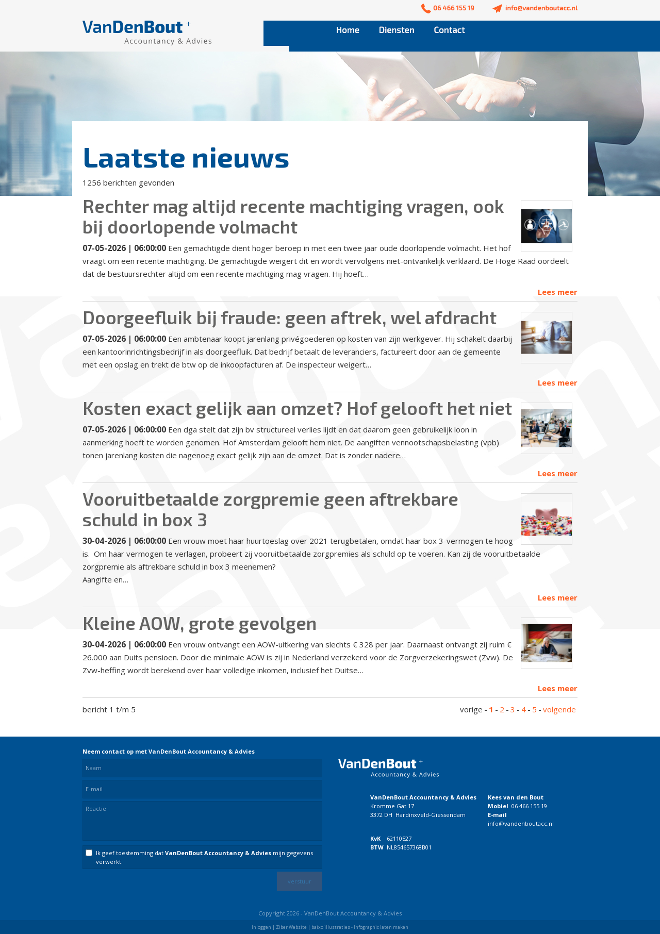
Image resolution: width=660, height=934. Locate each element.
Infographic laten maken (381, 927)
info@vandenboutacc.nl (521, 823)
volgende (559, 709)
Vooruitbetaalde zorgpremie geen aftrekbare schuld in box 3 (270, 509)
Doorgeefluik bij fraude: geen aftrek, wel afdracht (289, 317)
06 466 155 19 (529, 806)
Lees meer (558, 292)
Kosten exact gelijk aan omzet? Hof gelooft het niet (297, 408)
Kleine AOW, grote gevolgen (199, 622)
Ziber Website (291, 927)
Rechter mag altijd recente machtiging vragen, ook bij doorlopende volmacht (293, 216)
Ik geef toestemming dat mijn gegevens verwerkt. (204, 857)
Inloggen (261, 927)
